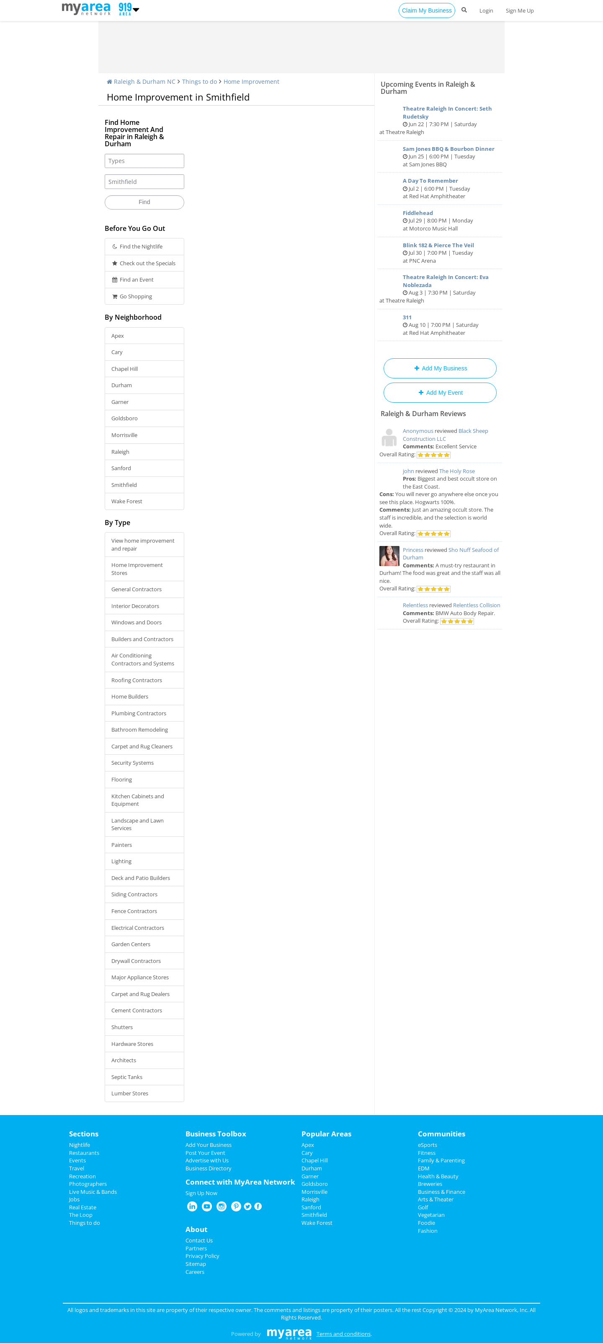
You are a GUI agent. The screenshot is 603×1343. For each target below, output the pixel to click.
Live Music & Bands (93, 1192)
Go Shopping (131, 296)
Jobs (74, 1199)
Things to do (199, 81)
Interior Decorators (135, 606)
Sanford (121, 468)
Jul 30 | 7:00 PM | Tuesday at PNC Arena (440, 252)
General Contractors (136, 589)
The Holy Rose (457, 471)
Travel (76, 1168)
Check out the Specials (143, 263)
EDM (424, 1168)
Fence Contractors (134, 911)
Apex (117, 335)
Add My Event (440, 392)
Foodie (426, 1223)
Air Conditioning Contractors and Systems (142, 659)
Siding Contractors (134, 894)
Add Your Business (209, 1145)
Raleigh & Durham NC (141, 81)
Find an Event (132, 279)
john (408, 471)
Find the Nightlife (136, 246)
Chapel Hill (124, 369)
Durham (121, 385)
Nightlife (79, 1145)
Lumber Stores (129, 1093)
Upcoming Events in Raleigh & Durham (428, 88)
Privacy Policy (202, 1256)
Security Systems (132, 762)
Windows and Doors (136, 622)
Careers (195, 1272)
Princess (413, 550)
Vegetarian (431, 1215)
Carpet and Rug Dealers (140, 994)
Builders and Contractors (142, 639)
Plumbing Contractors (138, 713)
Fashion (428, 1230)
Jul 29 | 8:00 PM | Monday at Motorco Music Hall (440, 220)
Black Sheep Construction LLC (445, 434)
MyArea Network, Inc (501, 1310)
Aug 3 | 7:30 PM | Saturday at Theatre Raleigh (440, 288)
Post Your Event (205, 1153)
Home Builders (129, 696)
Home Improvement (251, 81)
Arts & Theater (436, 1199)
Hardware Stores (132, 1044)
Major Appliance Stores (140, 977)
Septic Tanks (126, 1077)
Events (77, 1160)
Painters (121, 845)
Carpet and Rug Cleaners (142, 746)
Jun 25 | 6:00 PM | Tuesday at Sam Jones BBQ (440, 156)
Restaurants (84, 1153)
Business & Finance (441, 1192)
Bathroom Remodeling (139, 729)
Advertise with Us (207, 1160)
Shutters (122, 1027)
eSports (427, 1145)
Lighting (121, 861)
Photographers (88, 1184)
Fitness (427, 1153)
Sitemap (196, 1264)
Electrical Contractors (137, 928)
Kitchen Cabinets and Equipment (137, 800)
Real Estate (82, 1207)
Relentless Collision (476, 605)
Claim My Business (427, 10)
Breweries (430, 1184)
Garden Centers (130, 944)
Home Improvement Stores (137, 569)
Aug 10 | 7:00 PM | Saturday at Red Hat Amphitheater (440, 324)
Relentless (415, 605)
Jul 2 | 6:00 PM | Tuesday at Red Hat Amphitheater (440, 188)
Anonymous (418, 431)
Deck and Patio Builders (140, 878)
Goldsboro (124, 418)
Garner (120, 402)
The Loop (81, 1215)
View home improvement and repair (143, 544)
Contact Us (199, 1240)
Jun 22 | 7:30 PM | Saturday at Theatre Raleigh (440, 120)
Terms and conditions (344, 1334)
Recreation (82, 1176)
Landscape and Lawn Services (137, 824)
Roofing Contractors (136, 680)
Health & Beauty (438, 1176)
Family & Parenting (441, 1160)
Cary (117, 352)
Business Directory (209, 1168)
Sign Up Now (201, 1193)
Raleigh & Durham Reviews (423, 413)
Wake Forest (126, 501)
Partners (196, 1248)
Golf (423, 1207)
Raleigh (120, 451)
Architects (123, 1060)
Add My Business (440, 368)
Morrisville (124, 435)
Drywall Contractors (136, 961)
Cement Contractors (136, 1010)
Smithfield (124, 485)
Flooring (121, 779)
